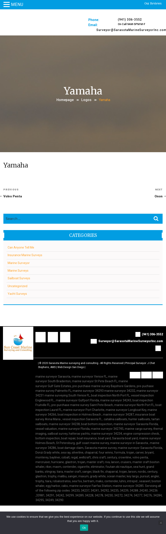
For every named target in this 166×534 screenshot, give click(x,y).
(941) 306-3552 (130, 19)
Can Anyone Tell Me (21, 247)
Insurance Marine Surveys (25, 255)
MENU (17, 4)
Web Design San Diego (71, 367)
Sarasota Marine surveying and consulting (73, 363)
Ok (84, 527)
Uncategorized (17, 286)
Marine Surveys (18, 271)
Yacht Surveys (17, 294)
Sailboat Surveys (19, 278)
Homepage (65, 100)
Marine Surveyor (19, 263)
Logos (86, 100)
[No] (161, 523)
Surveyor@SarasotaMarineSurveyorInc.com (127, 341)
